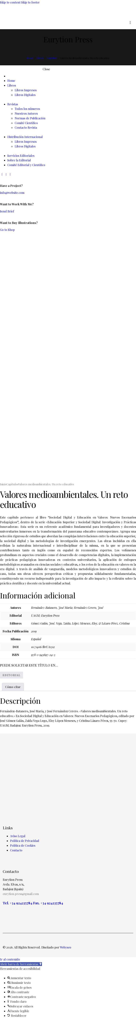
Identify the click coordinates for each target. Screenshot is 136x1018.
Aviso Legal (17, 836)
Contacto (16, 850)
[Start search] (130, 22)
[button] (21, 964)
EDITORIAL (12, 675)
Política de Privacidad (24, 841)
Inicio (3, 484)
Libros (40, 57)
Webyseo (65, 947)
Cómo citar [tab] (13, 687)
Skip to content (10, 2)
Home (30, 57)
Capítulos (52, 57)
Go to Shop (7, 230)
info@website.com (12, 193)
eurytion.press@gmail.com (21, 894)
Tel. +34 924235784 (17, 903)
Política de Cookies (22, 845)
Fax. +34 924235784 (48, 903)
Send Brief (7, 211)
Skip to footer (30, 2)
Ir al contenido (10, 959)
